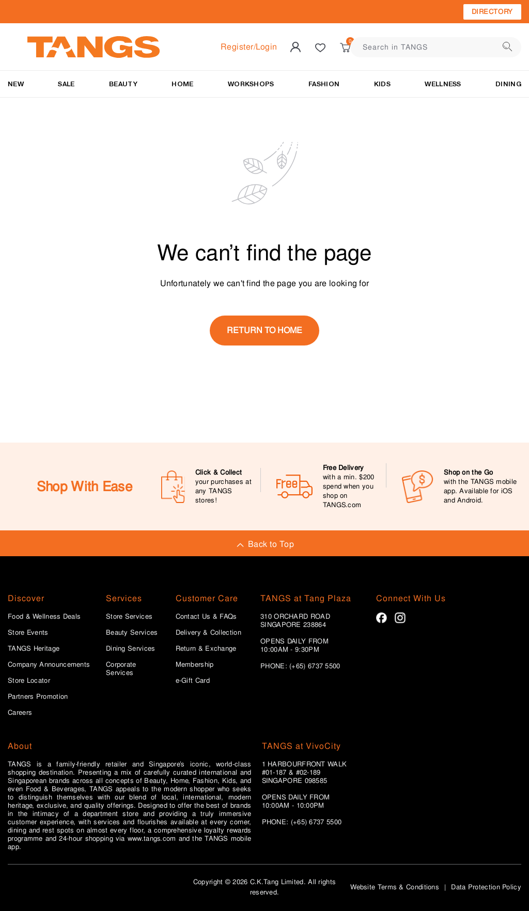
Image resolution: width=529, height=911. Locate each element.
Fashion (323, 84)
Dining (508, 84)
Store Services (129, 616)
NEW (16, 84)
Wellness (443, 84)
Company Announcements (49, 665)
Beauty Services (132, 633)
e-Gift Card (193, 681)
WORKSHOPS (251, 84)
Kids (382, 84)
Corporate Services (121, 669)
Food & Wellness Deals (44, 616)
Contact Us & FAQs (206, 616)
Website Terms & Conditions (394, 887)
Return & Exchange (206, 649)
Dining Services (130, 649)
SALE (66, 84)
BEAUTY (123, 84)
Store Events (28, 633)
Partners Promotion (38, 697)
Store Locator (29, 681)
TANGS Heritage (33, 649)
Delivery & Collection (208, 633)
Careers (20, 713)
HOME (182, 84)
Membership (195, 665)
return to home (264, 330)
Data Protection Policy (486, 887)
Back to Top (264, 544)
